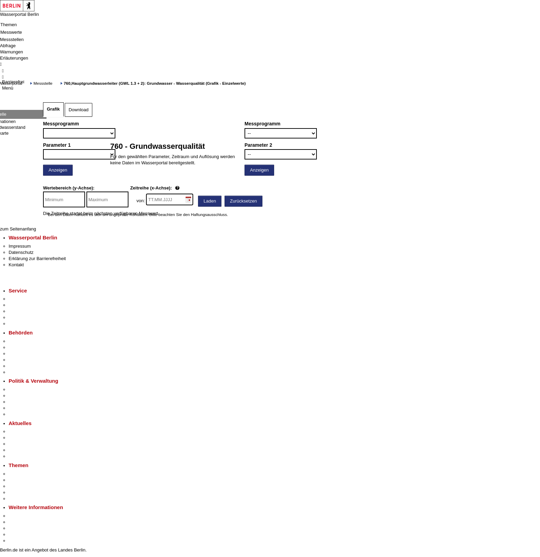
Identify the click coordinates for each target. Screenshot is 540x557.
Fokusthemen (22, 473)
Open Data (19, 408)
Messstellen (12, 39)
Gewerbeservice (25, 323)
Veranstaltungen (25, 443)
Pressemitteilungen (28, 431)
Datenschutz (21, 252)
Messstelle (42, 83)
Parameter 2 (258, 145)
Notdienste (19, 317)
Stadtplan (18, 540)
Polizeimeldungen (26, 437)
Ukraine (16, 450)
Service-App (21, 298)
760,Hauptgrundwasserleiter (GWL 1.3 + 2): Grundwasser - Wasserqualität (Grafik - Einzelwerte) (155, 83)
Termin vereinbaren (28, 305)
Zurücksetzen (243, 201)
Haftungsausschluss (209, 214)
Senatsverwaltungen (29, 347)
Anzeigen (58, 170)
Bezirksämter (22, 353)
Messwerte (11, 32)
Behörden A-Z (22, 341)
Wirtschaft (19, 528)
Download (79, 109)
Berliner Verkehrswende (32, 480)
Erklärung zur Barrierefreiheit (37, 258)
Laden (210, 201)
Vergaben (18, 414)
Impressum (20, 246)
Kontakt (16, 264)
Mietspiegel (20, 492)
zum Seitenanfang (18, 228)
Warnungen (11, 51)
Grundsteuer (21, 498)
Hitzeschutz (20, 456)
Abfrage (8, 45)
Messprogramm (61, 123)
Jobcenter (18, 366)
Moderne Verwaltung (29, 486)
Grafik (53, 109)
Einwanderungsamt (28, 372)
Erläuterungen (14, 58)
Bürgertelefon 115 (26, 311)
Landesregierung (25, 389)
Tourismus (19, 522)
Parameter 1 (57, 145)
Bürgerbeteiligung (26, 401)
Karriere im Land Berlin (31, 395)
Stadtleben (19, 534)
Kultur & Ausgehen (27, 515)
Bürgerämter (21, 359)
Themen (8, 24)
